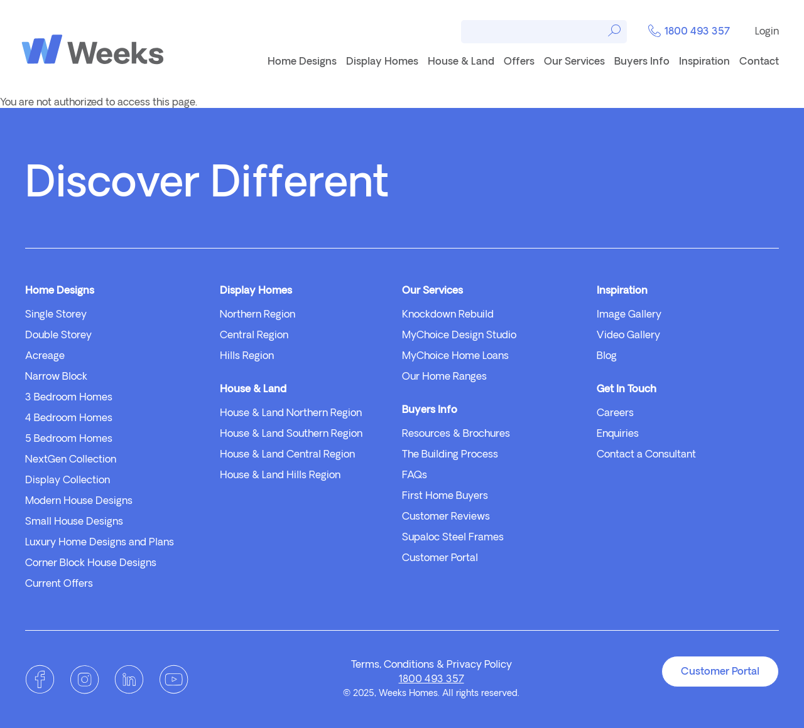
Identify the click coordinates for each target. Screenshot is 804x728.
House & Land (461, 62)
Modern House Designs (79, 501)
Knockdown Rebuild (448, 315)
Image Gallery (629, 315)
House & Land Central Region (287, 455)
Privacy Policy (479, 665)
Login (767, 32)
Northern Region (257, 315)
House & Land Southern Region (291, 434)
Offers (519, 62)
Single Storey (56, 315)
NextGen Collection (70, 460)
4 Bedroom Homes (68, 419)
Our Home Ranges (444, 377)
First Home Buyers (445, 496)
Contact (759, 62)
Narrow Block (56, 377)
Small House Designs (74, 522)
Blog (607, 356)
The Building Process (450, 455)
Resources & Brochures (456, 434)
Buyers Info (642, 62)
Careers (615, 414)
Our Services (574, 62)
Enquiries (618, 434)
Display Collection (67, 481)
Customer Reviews (446, 517)
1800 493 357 (689, 32)
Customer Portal (440, 559)
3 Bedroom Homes (68, 398)
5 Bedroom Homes (68, 439)
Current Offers (59, 584)
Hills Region (247, 356)
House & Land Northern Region (291, 414)
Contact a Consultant (646, 455)
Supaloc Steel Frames (453, 538)
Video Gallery (628, 336)
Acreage (45, 356)
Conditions (409, 665)
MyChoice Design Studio (459, 336)
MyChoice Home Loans (455, 356)
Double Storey (58, 336)
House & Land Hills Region (280, 476)
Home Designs (302, 62)
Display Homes (382, 62)
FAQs (414, 476)
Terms (365, 665)
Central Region (254, 336)
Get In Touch (626, 389)
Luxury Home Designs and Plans (99, 543)
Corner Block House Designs (90, 564)
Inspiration (704, 62)
